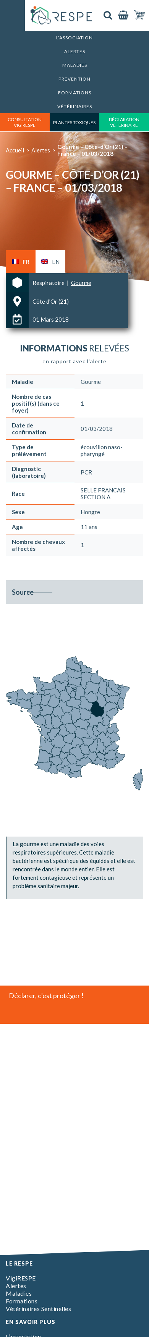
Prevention (74, 79)
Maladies (74, 65)
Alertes (74, 51)
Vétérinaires (74, 106)
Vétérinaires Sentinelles (38, 1308)
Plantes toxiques (74, 122)
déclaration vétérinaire (124, 122)
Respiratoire (49, 282)
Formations (74, 93)
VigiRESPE (21, 1278)
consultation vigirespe (25, 122)
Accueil (15, 150)
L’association (74, 37)
